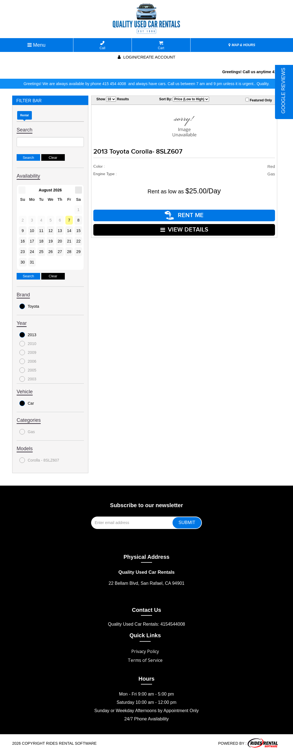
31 (32, 262)
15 (78, 230)
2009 (27, 352)
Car (26, 403)
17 (32, 241)
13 (60, 230)
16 (22, 241)
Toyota (29, 306)
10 (32, 230)
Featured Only (258, 100)
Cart (161, 45)
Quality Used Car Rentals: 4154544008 (146, 624)
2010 (27, 343)
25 (41, 251)
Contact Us (146, 610)
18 (41, 241)
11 (41, 230)
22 (78, 241)
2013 (27, 335)
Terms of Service (145, 660)
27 (60, 251)
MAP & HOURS (241, 45)
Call (102, 45)
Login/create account (146, 57)
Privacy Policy (145, 651)
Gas (27, 432)
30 (22, 262)
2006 (27, 361)
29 (78, 251)
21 (69, 241)
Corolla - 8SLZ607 (39, 460)
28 (69, 251)
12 (50, 230)
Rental (24, 115)
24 (32, 251)
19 (50, 241)
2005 (27, 370)
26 (50, 251)
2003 (27, 379)
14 (69, 230)
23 (22, 251)
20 (60, 241)
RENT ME (184, 215)
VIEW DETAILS (184, 229)
